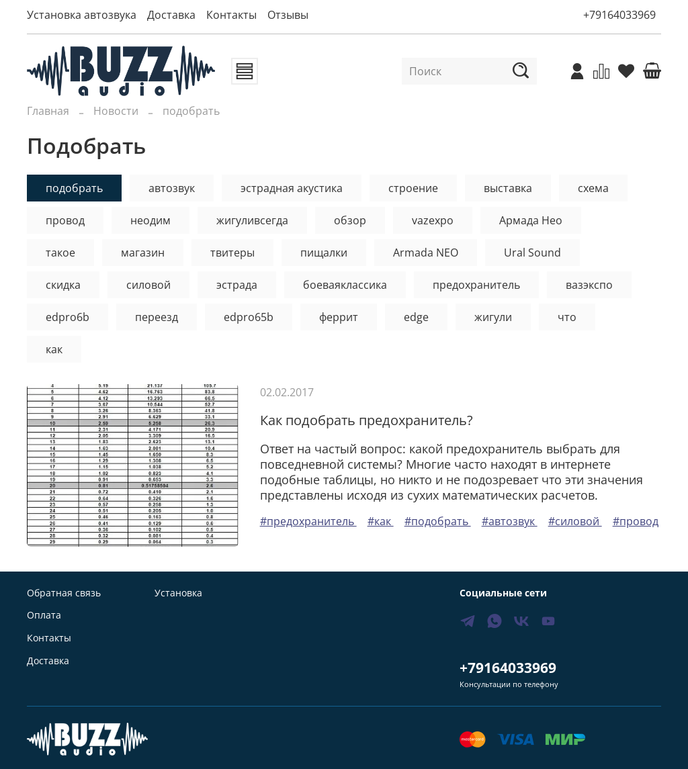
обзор (350, 220)
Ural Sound (532, 252)
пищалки (323, 252)
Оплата (44, 614)
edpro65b (248, 317)
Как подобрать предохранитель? (366, 420)
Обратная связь (64, 592)
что (567, 317)
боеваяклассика (345, 284)
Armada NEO (425, 252)
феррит (338, 317)
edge (416, 317)
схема (593, 188)
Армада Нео (530, 220)
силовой (148, 284)
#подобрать (437, 521)
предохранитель (476, 284)
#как (381, 521)
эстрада (236, 284)
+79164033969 (619, 14)
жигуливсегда (252, 220)
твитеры (232, 252)
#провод (635, 521)
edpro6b (67, 317)
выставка (508, 188)
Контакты (231, 14)
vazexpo (433, 220)
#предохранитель (308, 521)
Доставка (171, 14)
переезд (156, 317)
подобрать (74, 188)
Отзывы (287, 14)
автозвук (171, 188)
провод (65, 220)
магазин (143, 252)
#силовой (575, 521)
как (54, 349)
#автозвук (510, 521)
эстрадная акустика (292, 188)
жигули (493, 317)
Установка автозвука (81, 14)
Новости (115, 110)
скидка (63, 284)
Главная (48, 110)
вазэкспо (589, 284)
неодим (150, 220)
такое (60, 252)
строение (413, 188)
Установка (178, 592)
